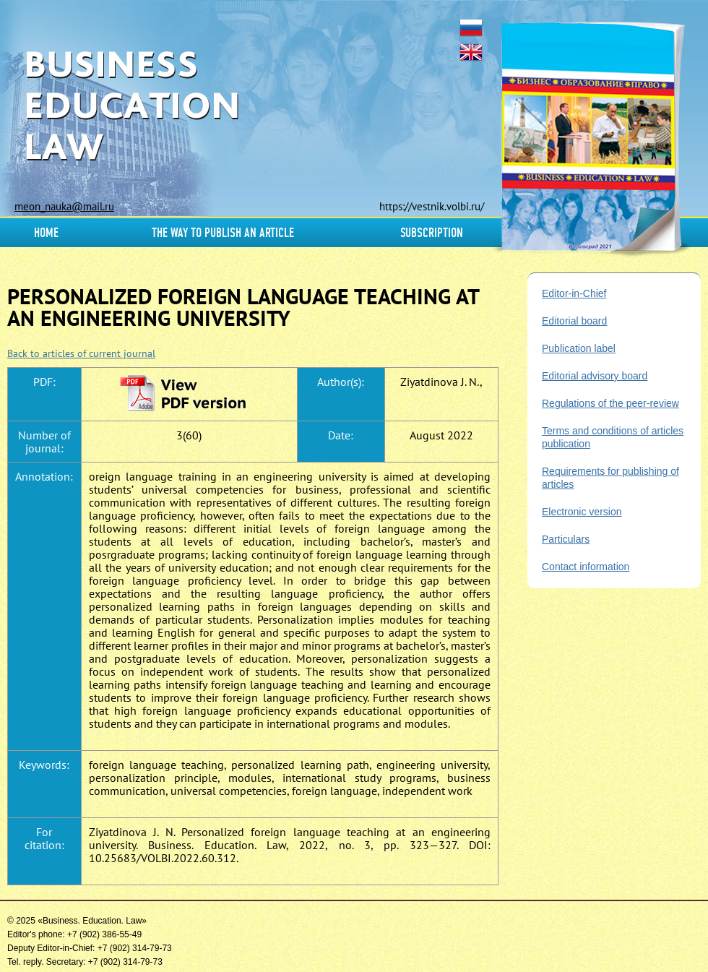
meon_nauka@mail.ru (64, 206)
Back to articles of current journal (81, 353)
